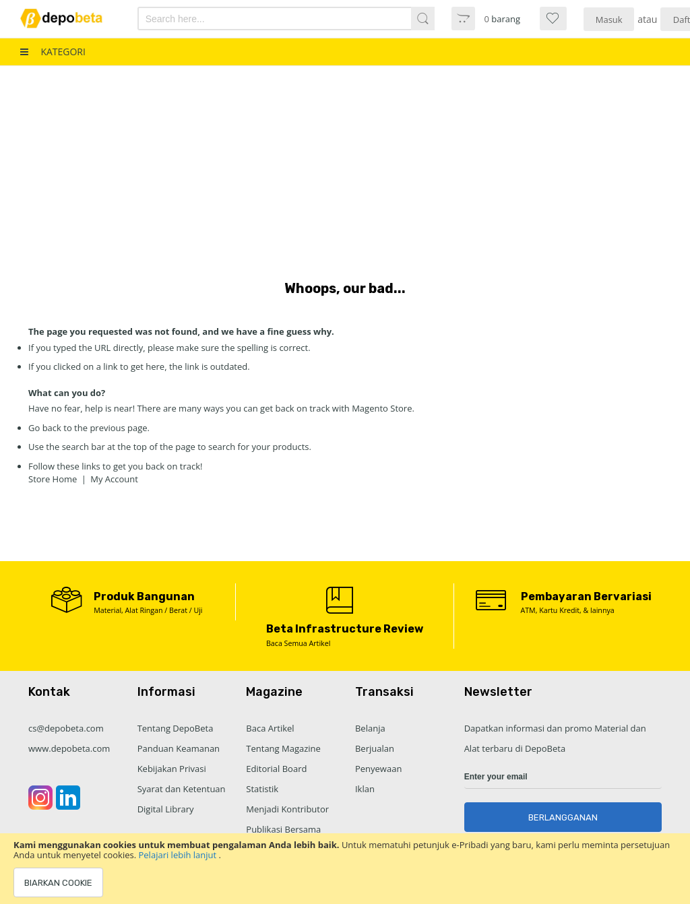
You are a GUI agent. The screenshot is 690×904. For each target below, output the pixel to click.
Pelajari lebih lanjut (179, 855)
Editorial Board (276, 769)
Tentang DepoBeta (175, 728)
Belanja (370, 728)
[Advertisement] (345, 167)
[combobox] (264, 18)
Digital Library (165, 809)
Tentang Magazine (283, 748)
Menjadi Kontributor (287, 809)
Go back (44, 428)
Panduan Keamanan (178, 748)
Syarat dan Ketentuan (181, 789)
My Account (114, 479)
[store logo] (69, 18)
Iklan (365, 789)
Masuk (609, 19)
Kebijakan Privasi (171, 769)
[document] (345, 868)
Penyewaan (378, 769)
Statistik (262, 789)
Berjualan (374, 748)
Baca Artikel (270, 728)
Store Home (52, 479)
